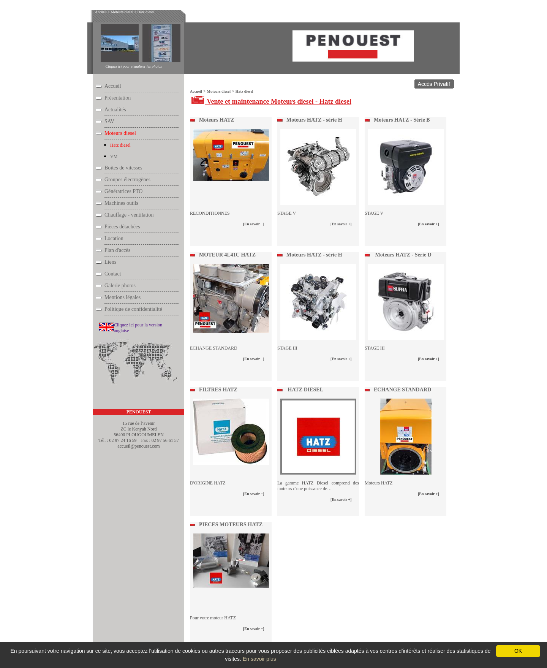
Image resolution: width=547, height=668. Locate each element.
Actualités (115, 109)
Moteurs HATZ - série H (314, 120)
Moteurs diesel (122, 12)
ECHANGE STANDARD (402, 390)
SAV (109, 121)
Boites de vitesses (123, 168)
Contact (112, 274)
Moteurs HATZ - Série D (403, 255)
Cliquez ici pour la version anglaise (138, 327)
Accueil (101, 12)
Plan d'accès (117, 250)
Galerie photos (120, 285)
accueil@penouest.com (138, 446)
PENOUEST (138, 412)
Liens (110, 262)
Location (113, 238)
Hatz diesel (146, 12)
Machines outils (121, 203)
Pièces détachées (122, 227)
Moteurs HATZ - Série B (402, 120)
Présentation (117, 98)
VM (113, 156)
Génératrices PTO (123, 191)
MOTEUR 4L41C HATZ (227, 255)
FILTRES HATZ (218, 390)
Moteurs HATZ (216, 120)
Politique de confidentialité (133, 309)
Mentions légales (122, 297)
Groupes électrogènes (127, 179)
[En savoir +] (253, 224)
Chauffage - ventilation (129, 215)
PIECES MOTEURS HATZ (230, 524)
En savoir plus (259, 659)
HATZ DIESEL (304, 390)
